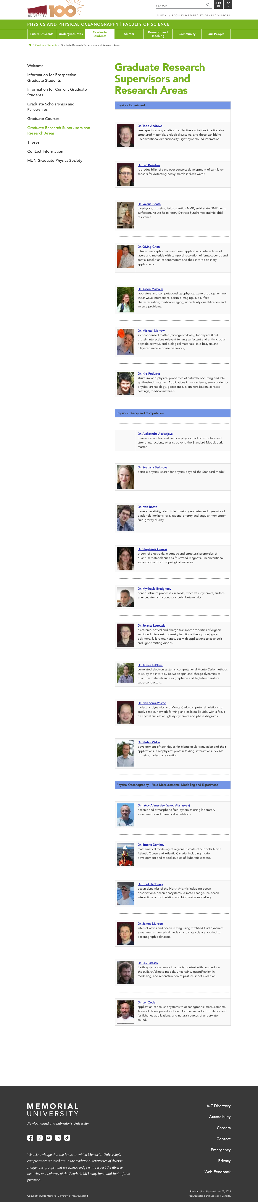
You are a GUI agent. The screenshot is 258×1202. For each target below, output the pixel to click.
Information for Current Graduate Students (57, 92)
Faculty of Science (146, 24)
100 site (66, 8)
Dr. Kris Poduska (149, 374)
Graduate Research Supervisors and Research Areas (58, 130)
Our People (216, 34)
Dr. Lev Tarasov (148, 963)
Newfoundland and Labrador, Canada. (210, 1195)
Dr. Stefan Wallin (149, 742)
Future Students (41, 34)
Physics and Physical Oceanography (73, 24)
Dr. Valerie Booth (149, 204)
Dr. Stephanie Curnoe (152, 549)
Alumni (129, 34)
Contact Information (45, 151)
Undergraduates (71, 34)
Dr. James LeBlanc (150, 665)
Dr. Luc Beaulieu (149, 165)
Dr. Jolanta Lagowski (151, 625)
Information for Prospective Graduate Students (51, 77)
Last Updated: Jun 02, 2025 (216, 1191)
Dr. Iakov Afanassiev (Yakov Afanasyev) (164, 805)
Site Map (194, 1191)
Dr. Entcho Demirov (151, 845)
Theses (33, 142)
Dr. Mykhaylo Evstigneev (154, 589)
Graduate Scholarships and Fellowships (50, 107)
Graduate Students (100, 34)
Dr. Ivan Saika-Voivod (152, 703)
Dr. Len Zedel (147, 1002)
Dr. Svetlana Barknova (152, 467)
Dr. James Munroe (150, 924)
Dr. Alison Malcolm (150, 289)
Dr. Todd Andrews (150, 126)
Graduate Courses (43, 118)
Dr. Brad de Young (150, 884)
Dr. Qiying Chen (149, 247)
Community (187, 34)
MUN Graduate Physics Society (54, 160)
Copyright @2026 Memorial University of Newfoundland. (58, 1195)
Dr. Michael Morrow (151, 331)
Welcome (35, 65)
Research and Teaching (158, 34)
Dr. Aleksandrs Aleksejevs (155, 434)
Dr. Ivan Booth (147, 507)
